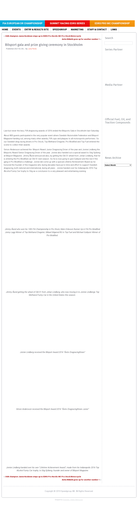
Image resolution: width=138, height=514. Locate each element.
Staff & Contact (97, 29)
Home (5, 29)
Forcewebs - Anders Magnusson (73, 500)
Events (16, 29)
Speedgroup (60, 29)
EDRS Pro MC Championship (112, 23)
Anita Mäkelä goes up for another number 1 (81, 39)
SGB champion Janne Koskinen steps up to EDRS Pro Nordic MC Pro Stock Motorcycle (43, 36)
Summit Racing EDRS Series (67, 23)
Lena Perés (32, 48)
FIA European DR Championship (22, 23)
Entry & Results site (37, 29)
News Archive (109, 162)
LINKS (114, 29)
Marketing (77, 29)
